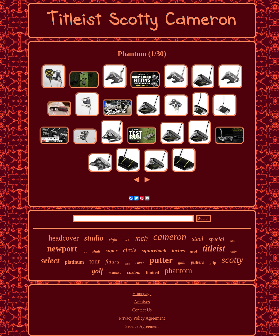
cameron (169, 237)
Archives (142, 301)
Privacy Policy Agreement (142, 318)
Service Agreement (141, 326)
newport (62, 248)
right (113, 240)
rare (85, 252)
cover (140, 263)
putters (197, 262)
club (127, 263)
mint (232, 240)
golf (97, 271)
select (50, 260)
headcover (64, 238)
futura (112, 261)
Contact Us (142, 310)
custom (133, 272)
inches (178, 250)
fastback (115, 273)
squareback (154, 250)
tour (94, 261)
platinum (74, 262)
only (233, 251)
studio (93, 238)
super (111, 250)
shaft (96, 251)
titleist (213, 248)
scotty (232, 260)
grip (212, 262)
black (126, 240)
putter (161, 260)
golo (181, 262)
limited (152, 272)
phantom (178, 270)
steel (197, 238)
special (216, 239)
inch (141, 238)
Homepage (142, 293)
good (193, 251)
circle (129, 250)
